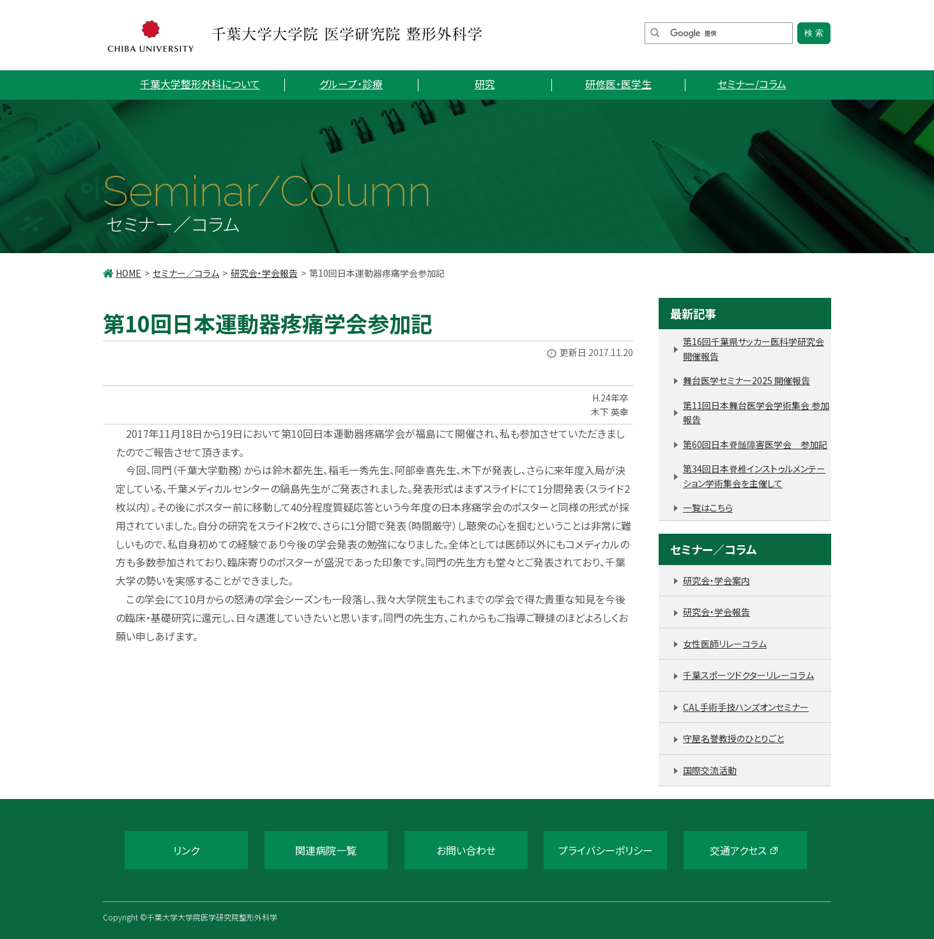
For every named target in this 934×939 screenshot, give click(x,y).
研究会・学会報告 (264, 273)
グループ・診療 (351, 83)
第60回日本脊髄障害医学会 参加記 (755, 444)
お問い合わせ (466, 850)
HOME (128, 273)
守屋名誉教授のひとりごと (733, 738)
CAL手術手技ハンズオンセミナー (746, 707)
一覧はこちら (708, 507)
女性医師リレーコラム (725, 643)
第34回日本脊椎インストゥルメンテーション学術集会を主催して (754, 476)
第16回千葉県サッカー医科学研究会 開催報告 (753, 348)
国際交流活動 (710, 770)
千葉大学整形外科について (200, 83)
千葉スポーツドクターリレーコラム (748, 675)
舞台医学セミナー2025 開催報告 (746, 380)
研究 (485, 83)
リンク (186, 850)
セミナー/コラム (751, 83)
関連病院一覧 (325, 850)
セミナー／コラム (186, 273)
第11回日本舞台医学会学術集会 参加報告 (756, 412)
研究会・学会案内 (716, 580)
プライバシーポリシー (605, 850)
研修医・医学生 (618, 83)
